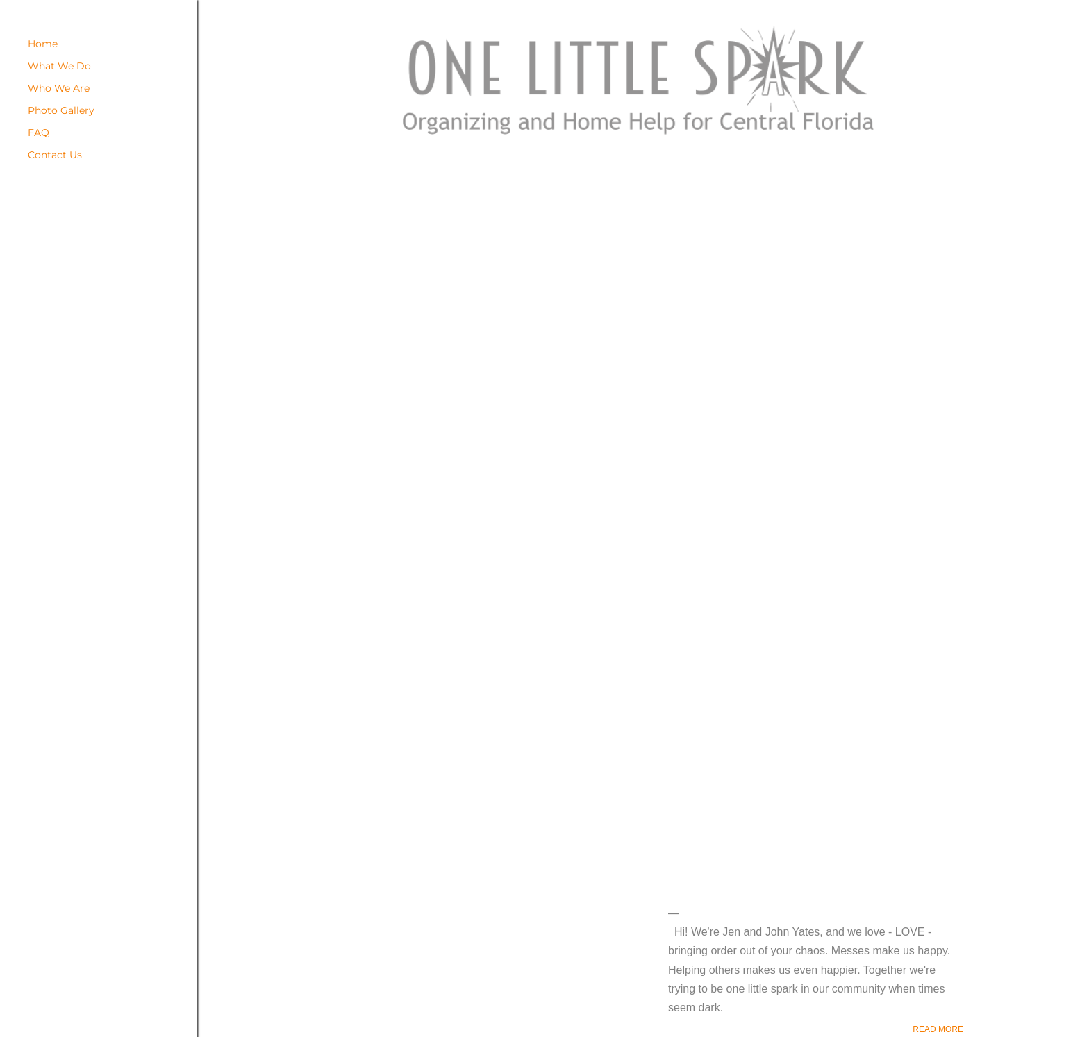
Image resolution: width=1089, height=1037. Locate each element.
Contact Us (55, 155)
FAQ (38, 132)
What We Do (59, 66)
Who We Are (59, 88)
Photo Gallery (61, 110)
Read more (938, 1029)
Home (43, 43)
